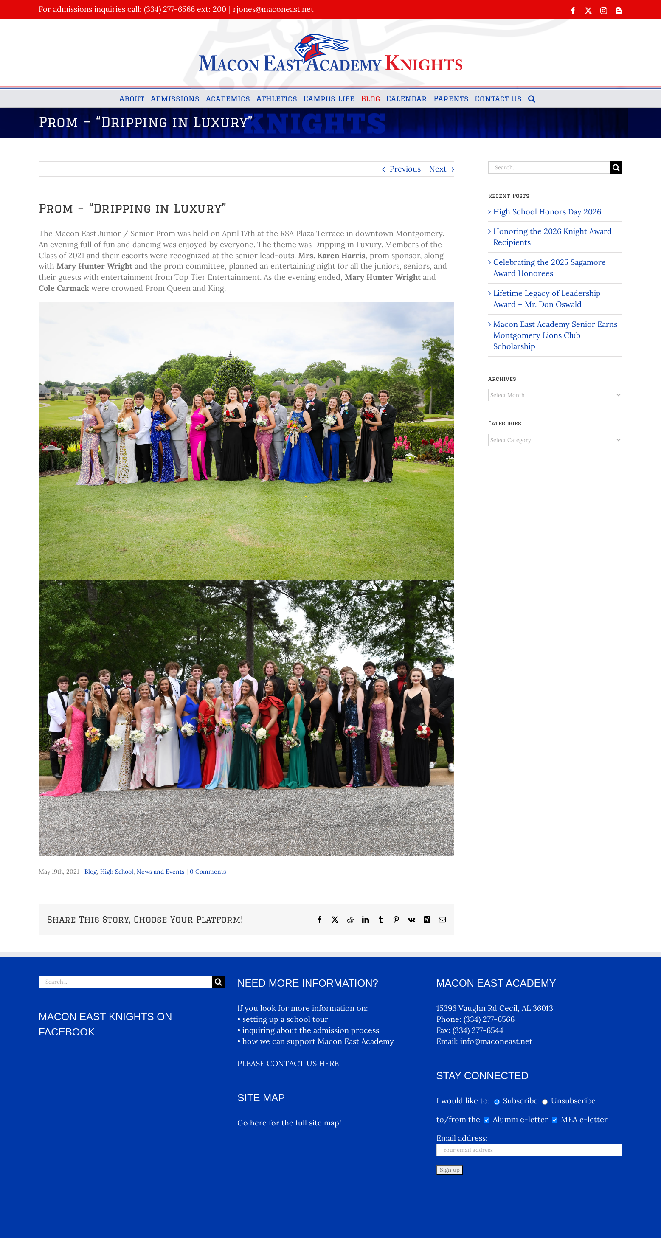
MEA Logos (371, 1215)
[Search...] (549, 167)
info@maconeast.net (496, 1041)
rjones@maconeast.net (273, 9)
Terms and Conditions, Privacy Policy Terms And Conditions (297, 1215)
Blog (90, 871)
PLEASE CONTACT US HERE (288, 1063)
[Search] (616, 167)
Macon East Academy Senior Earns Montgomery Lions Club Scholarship (555, 335)
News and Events (160, 871)
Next (438, 169)
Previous (405, 169)
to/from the (458, 1119)
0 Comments (208, 871)
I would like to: (464, 1101)
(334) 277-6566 (489, 1019)
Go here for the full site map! (289, 1123)
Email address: (462, 1138)
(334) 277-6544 (478, 1030)
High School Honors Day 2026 (547, 212)
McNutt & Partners (216, 1215)
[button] (531, 98)
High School (116, 871)
